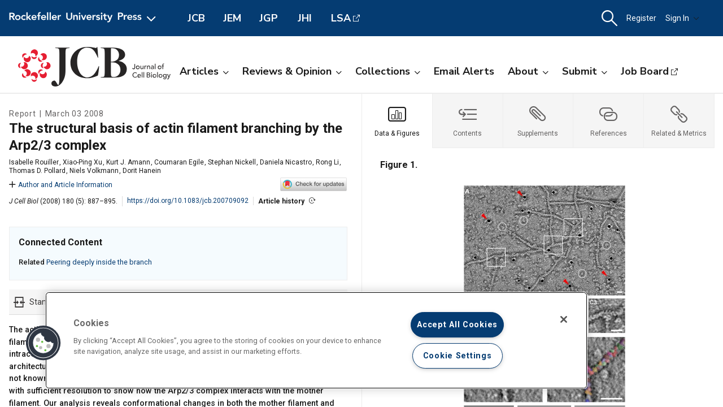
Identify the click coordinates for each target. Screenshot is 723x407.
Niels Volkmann (94, 171)
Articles (204, 71)
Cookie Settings (457, 356)
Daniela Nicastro (286, 162)
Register (641, 18)
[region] (316, 340)
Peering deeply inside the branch (99, 262)
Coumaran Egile (179, 162)
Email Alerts (464, 71)
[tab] (397, 121)
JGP (268, 18)
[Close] (563, 319)
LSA (341, 18)
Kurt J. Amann (128, 162)
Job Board (645, 71)
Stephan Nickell (232, 162)
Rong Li (327, 162)
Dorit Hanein (142, 171)
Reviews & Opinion (292, 71)
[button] (609, 18)
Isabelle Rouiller (34, 162)
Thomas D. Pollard (37, 171)
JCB (196, 18)
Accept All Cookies (457, 325)
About (528, 71)
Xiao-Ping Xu (82, 162)
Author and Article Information (60, 185)
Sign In (682, 18)
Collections (387, 71)
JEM (232, 18)
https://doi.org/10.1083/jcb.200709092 (188, 201)
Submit (584, 71)
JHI (305, 18)
